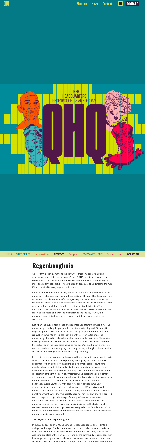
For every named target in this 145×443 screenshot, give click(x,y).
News (95, 3)
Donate (132, 3)
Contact (107, 3)
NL (121, 3)
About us (81, 3)
